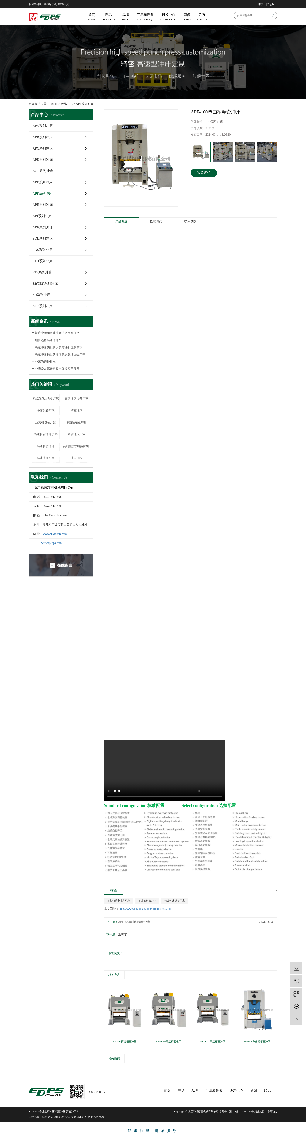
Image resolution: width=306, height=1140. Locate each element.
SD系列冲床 (41, 295)
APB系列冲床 (43, 137)
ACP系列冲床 (43, 306)
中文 (261, 4)
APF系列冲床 (84, 104)
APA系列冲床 (43, 126)
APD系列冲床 (43, 159)
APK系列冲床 (43, 227)
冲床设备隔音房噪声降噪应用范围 (57, 368)
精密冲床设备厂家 (174, 900)
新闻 (253, 1090)
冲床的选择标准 (45, 361)
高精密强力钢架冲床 (76, 446)
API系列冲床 (42, 216)
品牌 (194, 1090)
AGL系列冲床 (43, 171)
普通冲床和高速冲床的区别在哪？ (57, 333)
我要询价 (204, 172)
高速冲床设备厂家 (76, 398)
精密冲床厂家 (76, 434)
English (271, 4)
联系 (267, 1090)
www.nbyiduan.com (55, 533)
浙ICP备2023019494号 (241, 1111)
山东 (79, 1116)
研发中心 (236, 1090)
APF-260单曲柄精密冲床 (134, 922)
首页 (167, 1090)
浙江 (67, 1116)
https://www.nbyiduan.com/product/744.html (145, 908)
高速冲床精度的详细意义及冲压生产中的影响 (62, 354)
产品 (181, 1090)
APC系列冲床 (43, 148)
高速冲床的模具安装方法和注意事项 (58, 347)
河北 (90, 1116)
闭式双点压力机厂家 (45, 398)
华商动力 (272, 1111)
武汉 (50, 1116)
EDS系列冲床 (42, 249)
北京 (61, 1116)
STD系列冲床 (42, 261)
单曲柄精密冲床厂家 (118, 900)
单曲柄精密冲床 (76, 422)
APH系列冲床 (43, 204)
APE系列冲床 (42, 182)
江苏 (44, 1116)
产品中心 (67, 104)
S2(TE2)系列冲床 (45, 283)
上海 (56, 1116)
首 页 (54, 104)
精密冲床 (76, 410)
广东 (84, 1116)
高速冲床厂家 (46, 458)
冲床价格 (76, 458)
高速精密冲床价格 (46, 434)
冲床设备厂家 (46, 410)
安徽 (73, 1116)
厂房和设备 (213, 1090)
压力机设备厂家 (45, 422)
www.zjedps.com (51, 543)
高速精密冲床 (46, 446)
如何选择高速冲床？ (48, 340)
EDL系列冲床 (43, 238)
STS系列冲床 (42, 272)
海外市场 (99, 1116)
